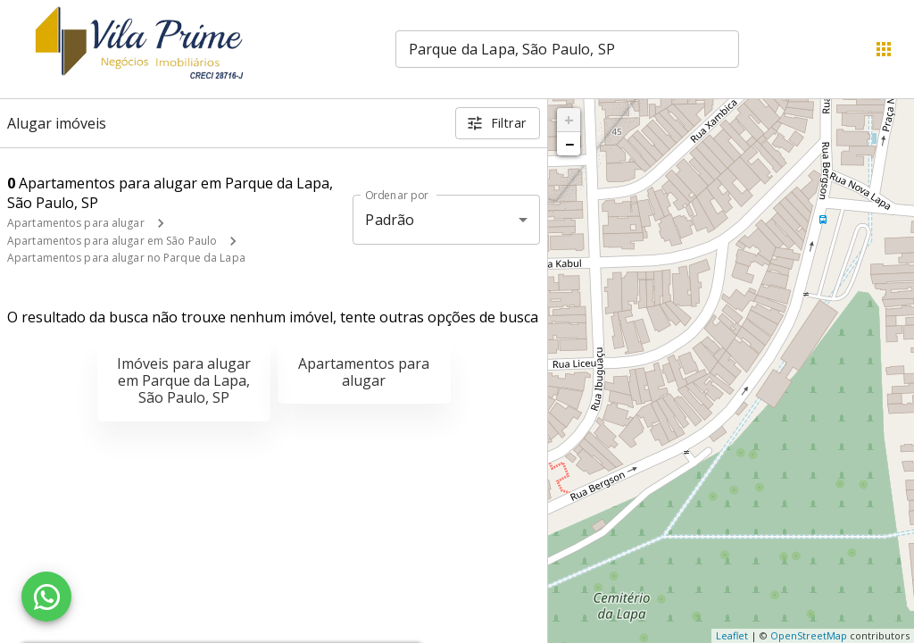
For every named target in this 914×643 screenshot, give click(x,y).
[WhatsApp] (46, 597)
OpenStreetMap (808, 635)
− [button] (569, 143)
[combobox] (567, 49)
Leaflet (732, 635)
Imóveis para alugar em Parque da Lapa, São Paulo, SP (184, 380)
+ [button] (569, 119)
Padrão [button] (389, 220)
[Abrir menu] (883, 49)
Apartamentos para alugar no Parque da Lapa (126, 257)
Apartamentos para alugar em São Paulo (112, 240)
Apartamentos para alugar (76, 222)
